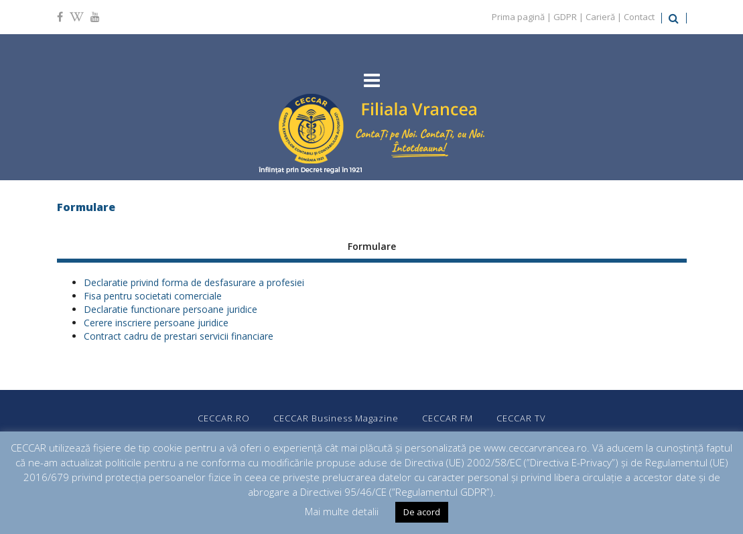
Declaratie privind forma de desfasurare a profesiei (194, 282)
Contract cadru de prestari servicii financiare (178, 336)
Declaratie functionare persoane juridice (170, 309)
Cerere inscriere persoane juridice (156, 322)
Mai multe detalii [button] (342, 511)
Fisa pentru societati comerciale (153, 295)
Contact (639, 17)
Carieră (600, 17)
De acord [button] (421, 512)
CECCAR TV (521, 418)
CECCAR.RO (224, 418)
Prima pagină (518, 17)
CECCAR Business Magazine (336, 418)
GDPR (565, 17)
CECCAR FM (447, 418)
